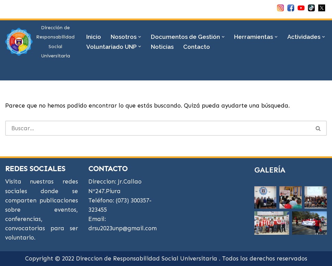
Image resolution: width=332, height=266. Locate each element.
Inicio (93, 36)
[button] (139, 36)
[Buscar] (157, 128)
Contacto (196, 46)
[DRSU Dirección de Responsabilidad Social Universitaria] (40, 41)
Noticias (162, 46)
